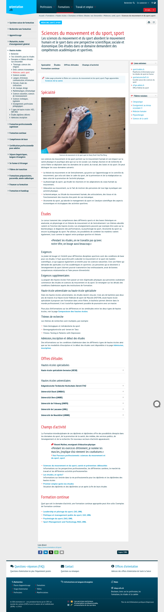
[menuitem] (47, 6)
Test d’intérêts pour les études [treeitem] (22, 56)
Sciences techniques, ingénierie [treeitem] (20, 100)
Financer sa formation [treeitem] (18, 184)
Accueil (41, 15)
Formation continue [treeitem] (17, 133)
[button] (40, 552)
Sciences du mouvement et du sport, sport (138, 15)
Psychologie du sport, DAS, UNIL (58, 518)
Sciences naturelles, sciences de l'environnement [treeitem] (23, 94)
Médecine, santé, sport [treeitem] (21, 72)
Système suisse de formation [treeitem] (21, 22)
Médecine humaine (139, 111)
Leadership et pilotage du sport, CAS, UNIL (62, 511)
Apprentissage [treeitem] (15, 35)
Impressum (150, 602)
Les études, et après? (53, 474)
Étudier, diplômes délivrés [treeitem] (20, 114)
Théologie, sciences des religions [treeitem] (22, 65)
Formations (50, 15)
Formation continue (50, 68)
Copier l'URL (122, 552)
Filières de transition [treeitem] (18, 169)
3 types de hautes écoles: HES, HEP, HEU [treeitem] (22, 110)
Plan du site (125, 602)
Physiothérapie (138, 115)
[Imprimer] (149, 22)
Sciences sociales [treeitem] (19, 75)
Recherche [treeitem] (15, 54)
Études (57, 65)
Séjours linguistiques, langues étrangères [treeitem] (18, 155)
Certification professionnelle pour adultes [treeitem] (21, 147)
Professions (18, 592)
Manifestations (42, 592)
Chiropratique (138, 101)
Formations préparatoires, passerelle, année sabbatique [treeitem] (21, 177)
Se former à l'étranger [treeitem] (18, 163)
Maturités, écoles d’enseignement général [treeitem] (19, 42)
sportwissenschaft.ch (141, 77)
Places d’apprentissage (22, 585)
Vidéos (39, 589)
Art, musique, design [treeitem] (20, 88)
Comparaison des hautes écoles (73, 311)
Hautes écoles (61, 15)
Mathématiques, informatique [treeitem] (24, 91)
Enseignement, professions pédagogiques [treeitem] (23, 105)
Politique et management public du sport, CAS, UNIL (67, 515)
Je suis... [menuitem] (149, 9)
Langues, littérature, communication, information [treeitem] (23, 79)
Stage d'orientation (21, 589)
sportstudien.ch (138, 69)
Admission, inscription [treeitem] (19, 117)
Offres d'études (71, 65)
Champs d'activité (90, 65)
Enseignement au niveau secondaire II (142, 106)
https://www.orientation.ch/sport (49, 547)
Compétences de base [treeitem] (18, 139)
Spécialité (45, 65)
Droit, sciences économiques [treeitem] (23, 69)
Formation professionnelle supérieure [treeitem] (20, 125)
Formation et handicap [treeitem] (19, 190)
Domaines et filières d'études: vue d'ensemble (85, 15)
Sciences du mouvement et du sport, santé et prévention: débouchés (75, 465)
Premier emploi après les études (58, 483)
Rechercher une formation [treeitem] (20, 29)
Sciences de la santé (54, 81)
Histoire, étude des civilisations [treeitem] (20, 84)
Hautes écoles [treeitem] (15, 50)
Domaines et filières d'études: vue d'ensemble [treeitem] (22, 60)
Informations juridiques (138, 602)
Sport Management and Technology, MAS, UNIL (64, 522)
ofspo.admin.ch (138, 85)
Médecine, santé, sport (112, 15)
